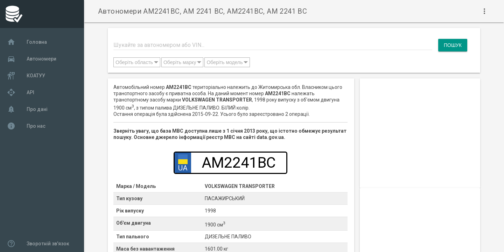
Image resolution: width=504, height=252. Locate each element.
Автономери (31, 59)
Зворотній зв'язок (38, 243)
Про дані (27, 109)
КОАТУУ (26, 75)
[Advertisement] (420, 127)
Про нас (26, 126)
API (20, 92)
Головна (27, 42)
